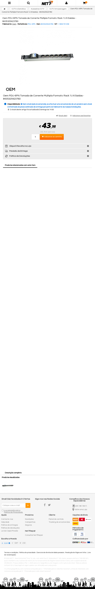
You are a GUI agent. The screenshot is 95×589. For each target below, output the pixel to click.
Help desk (5, 522)
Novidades (29, 519)
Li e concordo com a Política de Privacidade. (13, 511)
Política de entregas (9, 525)
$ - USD (23, 543)
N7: (56, 24)
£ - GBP (15, 543)
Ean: (38, 24)
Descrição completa (13, 473)
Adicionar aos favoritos (81, 116)
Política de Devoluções (17, 156)
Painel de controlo (56, 519)
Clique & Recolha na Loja (17, 146)
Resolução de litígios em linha (75, 552)
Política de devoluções (10, 528)
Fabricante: (7, 24)
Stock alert (63, 116)
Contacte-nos (7, 519)
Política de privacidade (27, 552)
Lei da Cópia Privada (9, 531)
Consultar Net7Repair (34, 535)
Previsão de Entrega (16, 151)
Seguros (28, 525)
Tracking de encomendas (59, 522)
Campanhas (30, 522)
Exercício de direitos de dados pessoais (50, 552)
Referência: (22, 24)
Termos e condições (11, 552)
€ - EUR (5, 543)
